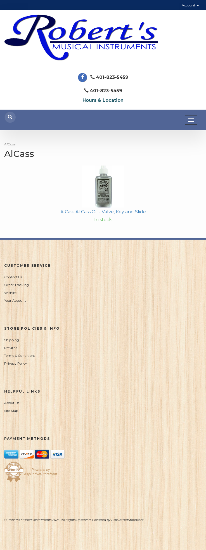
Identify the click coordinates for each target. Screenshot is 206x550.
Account (190, 5)
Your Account (15, 300)
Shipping (11, 340)
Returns (10, 348)
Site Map (11, 411)
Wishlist (10, 293)
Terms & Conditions (19, 355)
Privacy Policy (15, 363)
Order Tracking (16, 285)
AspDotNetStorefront (127, 520)
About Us (11, 403)
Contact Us (13, 277)
